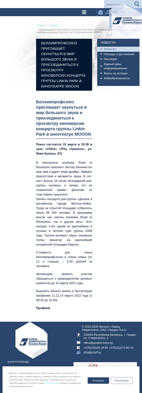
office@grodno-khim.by (98, 342)
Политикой (52, 383)
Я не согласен (122, 380)
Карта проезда (19, 361)
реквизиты (92, 352)
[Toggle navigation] (84, 12)
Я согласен (98, 380)
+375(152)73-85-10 (121, 347)
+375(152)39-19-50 (96, 347)
